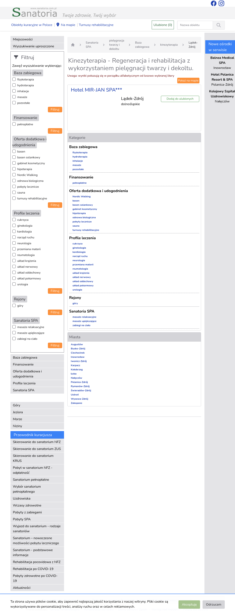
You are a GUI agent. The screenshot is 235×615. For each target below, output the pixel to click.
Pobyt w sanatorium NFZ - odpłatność (33, 470)
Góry (16, 405)
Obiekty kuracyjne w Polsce (31, 25)
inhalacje (23, 91)
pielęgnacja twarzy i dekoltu (116, 45)
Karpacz (75, 365)
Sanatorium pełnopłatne (31, 479)
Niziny (17, 426)
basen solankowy (28, 157)
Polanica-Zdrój (79, 382)
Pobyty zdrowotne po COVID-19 (35, 578)
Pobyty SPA (22, 519)
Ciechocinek (78, 352)
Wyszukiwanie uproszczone (33, 46)
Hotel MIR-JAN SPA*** (96, 90)
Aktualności (22, 587)
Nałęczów (76, 378)
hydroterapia (25, 85)
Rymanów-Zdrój (80, 386)
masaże (22, 97)
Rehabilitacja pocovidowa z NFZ (37, 562)
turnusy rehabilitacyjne (32, 198)
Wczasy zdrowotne (27, 505)
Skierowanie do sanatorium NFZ (37, 442)
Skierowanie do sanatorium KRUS (33, 458)
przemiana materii (29, 249)
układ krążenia (26, 261)
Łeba (74, 373)
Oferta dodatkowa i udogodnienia (27, 374)
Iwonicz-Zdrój (79, 361)
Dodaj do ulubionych (180, 99)
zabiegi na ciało (27, 339)
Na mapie (65, 25)
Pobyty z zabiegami (27, 512)
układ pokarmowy (29, 278)
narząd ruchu (25, 237)
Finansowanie (23, 364)
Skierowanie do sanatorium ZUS (37, 449)
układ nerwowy (27, 267)
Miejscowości (23, 39)
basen (21, 152)
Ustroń (75, 394)
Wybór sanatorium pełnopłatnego (27, 489)
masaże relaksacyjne (30, 327)
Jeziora (18, 412)
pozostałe (23, 103)
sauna (21, 193)
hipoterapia (24, 169)
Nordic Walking (27, 175)
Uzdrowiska (22, 498)
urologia (22, 284)
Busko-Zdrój (78, 348)
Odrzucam (213, 604)
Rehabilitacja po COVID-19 (33, 569)
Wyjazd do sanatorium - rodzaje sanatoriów (37, 529)
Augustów (77, 344)
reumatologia (26, 255)
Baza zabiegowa (25, 357)
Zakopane (76, 403)
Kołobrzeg (77, 369)
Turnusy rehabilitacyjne (96, 25)
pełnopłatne (25, 124)
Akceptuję (189, 604)
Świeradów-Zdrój (81, 390)
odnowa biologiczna (30, 181)
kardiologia (24, 232)
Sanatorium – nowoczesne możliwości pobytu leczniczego (36, 540)
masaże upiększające (31, 333)
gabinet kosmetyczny (31, 163)
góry (20, 306)
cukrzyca (23, 220)
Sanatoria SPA (24, 390)
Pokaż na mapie (188, 81)
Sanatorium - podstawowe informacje (33, 552)
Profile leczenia (24, 383)
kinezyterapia (169, 45)
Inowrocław (78, 357)
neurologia (24, 243)
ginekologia (24, 226)
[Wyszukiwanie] (219, 25)
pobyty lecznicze (28, 187)
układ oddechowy (29, 273)
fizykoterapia (25, 79)
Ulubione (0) (163, 25)
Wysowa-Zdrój (79, 399)
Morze (17, 419)
